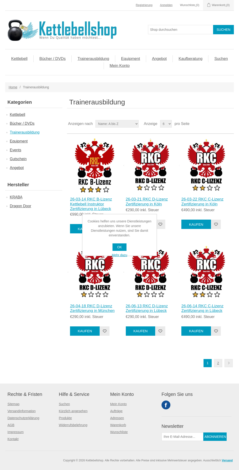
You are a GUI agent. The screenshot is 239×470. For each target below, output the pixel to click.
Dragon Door (20, 206)
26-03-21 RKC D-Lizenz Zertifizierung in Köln (147, 201)
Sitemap (13, 404)
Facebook (166, 405)
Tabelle (221, 124)
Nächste (229, 363)
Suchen (221, 58)
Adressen (117, 418)
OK (119, 247)
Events (15, 150)
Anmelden (166, 5)
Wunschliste (119, 432)
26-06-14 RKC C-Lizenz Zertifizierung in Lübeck (202, 308)
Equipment (130, 58)
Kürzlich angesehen (73, 411)
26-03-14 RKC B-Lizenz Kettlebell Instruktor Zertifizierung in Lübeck (91, 204)
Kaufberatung (190, 58)
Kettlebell (19, 58)
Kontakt (12, 439)
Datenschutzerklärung (23, 418)
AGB (10, 425)
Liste (230, 124)
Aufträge (116, 411)
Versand (227, 460)
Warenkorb (118, 425)
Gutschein (18, 159)
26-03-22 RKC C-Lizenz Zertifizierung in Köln (202, 201)
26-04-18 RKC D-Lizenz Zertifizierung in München (92, 308)
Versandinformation (21, 411)
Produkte (65, 418)
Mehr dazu (119, 255)
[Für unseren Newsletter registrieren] (183, 436)
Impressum (15, 432)
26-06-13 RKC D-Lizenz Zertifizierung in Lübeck (147, 308)
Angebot (159, 58)
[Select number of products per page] (166, 124)
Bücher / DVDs (52, 58)
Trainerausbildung (93, 58)
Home (13, 87)
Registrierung (144, 5)
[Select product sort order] (117, 124)
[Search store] (180, 29)
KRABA (16, 197)
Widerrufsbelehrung (73, 425)
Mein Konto (120, 65)
